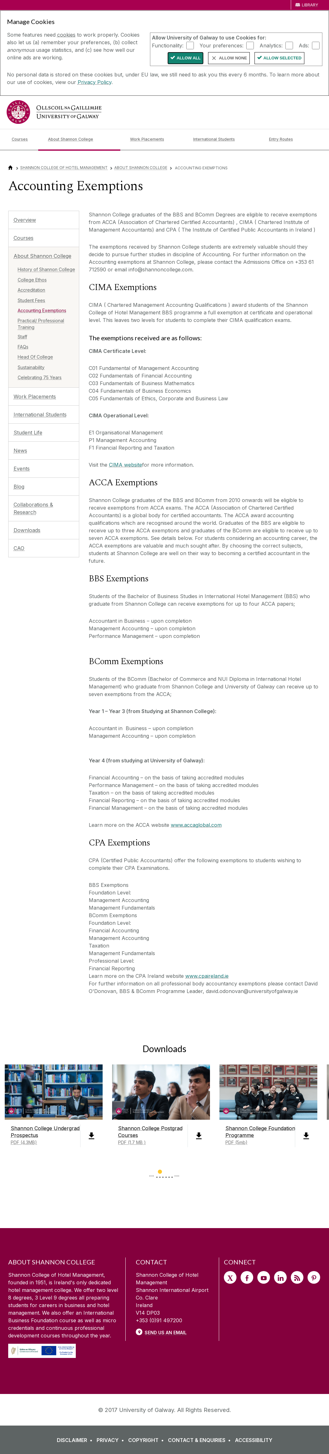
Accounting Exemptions (42, 310)
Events (22, 468)
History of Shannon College (46, 269)
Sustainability (31, 367)
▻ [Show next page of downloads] (177, 1172)
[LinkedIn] (280, 1277)
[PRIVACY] (112, 1440)
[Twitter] (230, 1277)
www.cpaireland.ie (207, 976)
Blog (19, 486)
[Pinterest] (314, 1277)
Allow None (233, 58)
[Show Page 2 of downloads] (169, 1171)
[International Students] (226, 139)
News (20, 450)
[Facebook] (247, 1277)
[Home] (10, 167)
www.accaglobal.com (196, 825)
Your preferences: (221, 45)
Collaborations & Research (33, 508)
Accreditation (31, 290)
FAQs (23, 346)
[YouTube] (263, 1277)
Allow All (188, 58)
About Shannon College (140, 167)
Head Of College (35, 357)
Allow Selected (282, 58)
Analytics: (271, 45)
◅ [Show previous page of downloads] (151, 1172)
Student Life (28, 432)
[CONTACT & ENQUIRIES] (200, 1440)
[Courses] (25, 139)
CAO (19, 548)
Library (310, 5)
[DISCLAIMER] (76, 1440)
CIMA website (125, 465)
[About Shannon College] (84, 139)
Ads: (304, 45)
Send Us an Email (166, 1332)
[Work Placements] (156, 139)
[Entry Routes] (293, 139)
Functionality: (167, 45)
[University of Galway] (54, 112)
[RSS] (297, 1277)
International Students (40, 414)
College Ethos (32, 279)
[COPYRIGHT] (147, 1440)
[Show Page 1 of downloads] (160, 1171)
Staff (22, 336)
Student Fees (31, 300)
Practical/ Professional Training (41, 324)
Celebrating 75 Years (40, 377)
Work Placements (35, 396)
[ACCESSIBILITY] (253, 1440)
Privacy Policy (94, 82)
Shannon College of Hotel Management (64, 167)
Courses (23, 238)
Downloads (27, 530)
